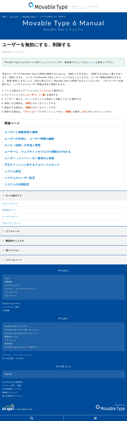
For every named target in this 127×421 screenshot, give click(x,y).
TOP (4, 16)
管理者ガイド (9, 210)
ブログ (7, 278)
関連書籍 (8, 282)
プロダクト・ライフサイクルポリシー (21, 289)
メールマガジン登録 (12, 307)
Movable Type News (12, 303)
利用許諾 (8, 374)
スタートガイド (10, 203)
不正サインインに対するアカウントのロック (32, 164)
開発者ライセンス (11, 392)
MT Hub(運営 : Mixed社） (14, 358)
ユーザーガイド (10, 216)
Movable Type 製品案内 (13, 382)
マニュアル (14, 16)
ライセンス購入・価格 (13, 385)
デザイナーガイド (11, 223)
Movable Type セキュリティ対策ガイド (22, 347)
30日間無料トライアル (13, 389)
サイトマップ (10, 296)
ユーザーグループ (12, 285)
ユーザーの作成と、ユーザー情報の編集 (29, 138)
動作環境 (8, 344)
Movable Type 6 (29, 16)
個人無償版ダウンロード (13, 396)
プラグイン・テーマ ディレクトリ (18, 355)
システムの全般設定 (16, 184)
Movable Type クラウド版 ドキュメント (22, 330)
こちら (91, 62)
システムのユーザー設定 (19, 177)
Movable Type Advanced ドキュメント (21, 333)
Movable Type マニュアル (16, 326)
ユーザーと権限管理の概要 (21, 132)
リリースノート (11, 292)
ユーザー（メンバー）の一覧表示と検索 (29, 158)
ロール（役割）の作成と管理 (22, 145)
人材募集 (7, 310)
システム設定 (12, 171)
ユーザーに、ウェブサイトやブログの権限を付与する (37, 151)
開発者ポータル (11, 337)
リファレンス (10, 340)
